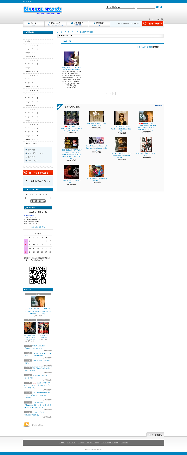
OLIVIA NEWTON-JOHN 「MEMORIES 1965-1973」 (121, 121)
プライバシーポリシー (109, 443)
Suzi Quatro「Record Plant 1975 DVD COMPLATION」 (30, 331)
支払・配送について (56, 24)
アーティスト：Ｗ (32, 128)
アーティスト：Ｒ (32, 109)
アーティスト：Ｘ (32, 132)
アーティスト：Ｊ (32, 79)
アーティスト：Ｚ (32, 140)
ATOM (40, 425)
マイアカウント (136, 23)
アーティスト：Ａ (32, 45)
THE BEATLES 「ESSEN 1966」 (43, 330)
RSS (33, 425)
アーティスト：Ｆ (32, 64)
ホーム (34, 24)
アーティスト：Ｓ (32, 113)
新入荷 (27, 41)
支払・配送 (71, 443)
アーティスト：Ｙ (32, 136)
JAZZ (27, 38)
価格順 (149, 47)
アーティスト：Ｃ (32, 53)
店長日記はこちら (38, 227)
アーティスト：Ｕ (32, 121)
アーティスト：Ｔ (32, 117)
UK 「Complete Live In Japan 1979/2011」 (96, 173)
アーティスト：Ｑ (31, 105)
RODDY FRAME (86, 32)
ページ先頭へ (155, 434)
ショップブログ (78, 24)
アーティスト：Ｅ (32, 60)
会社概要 (31, 150)
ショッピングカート (152, 23)
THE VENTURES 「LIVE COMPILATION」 (96, 119)
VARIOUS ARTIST (31, 143)
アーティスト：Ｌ (32, 87)
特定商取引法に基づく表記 (88, 443)
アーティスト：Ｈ (32, 72)
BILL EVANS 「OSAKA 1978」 (72, 174)
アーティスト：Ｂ (32, 49)
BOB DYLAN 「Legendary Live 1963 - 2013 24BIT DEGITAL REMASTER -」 (37, 405)
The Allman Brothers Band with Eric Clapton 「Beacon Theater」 (37, 395)
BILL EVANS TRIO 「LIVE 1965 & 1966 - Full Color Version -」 (121, 148)
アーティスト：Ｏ (32, 98)
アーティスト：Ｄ (32, 56)
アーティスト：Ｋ (32, 83)
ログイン (119, 23)
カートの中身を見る (38, 172)
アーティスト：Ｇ (32, 68)
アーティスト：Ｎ (32, 94)
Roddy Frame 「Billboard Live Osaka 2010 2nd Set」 (72, 61)
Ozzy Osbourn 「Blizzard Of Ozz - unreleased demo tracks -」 (96, 144)
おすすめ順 (141, 47)
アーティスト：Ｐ (32, 102)
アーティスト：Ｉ (32, 75)
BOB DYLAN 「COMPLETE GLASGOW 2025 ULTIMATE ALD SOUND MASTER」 (38, 305)
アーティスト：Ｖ (32, 124)
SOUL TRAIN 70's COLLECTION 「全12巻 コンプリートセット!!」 (37, 385)
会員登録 (126, 23)
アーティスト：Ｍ (32, 90)
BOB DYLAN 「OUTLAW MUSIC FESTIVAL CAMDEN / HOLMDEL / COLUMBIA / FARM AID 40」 (72, 148)
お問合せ (99, 24)
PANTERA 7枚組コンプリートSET (146, 146)
